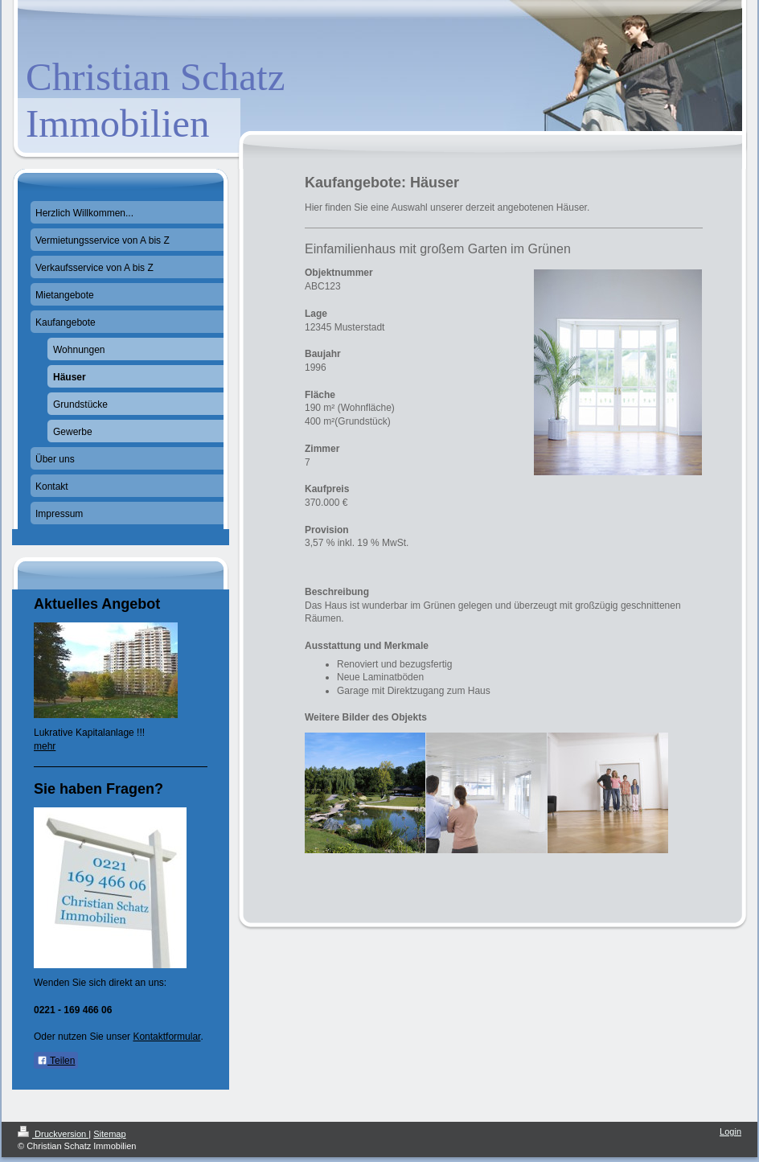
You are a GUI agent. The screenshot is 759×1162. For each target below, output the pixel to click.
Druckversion (53, 1134)
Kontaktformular (166, 1036)
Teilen (56, 1060)
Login (730, 1131)
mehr (44, 746)
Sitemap (109, 1134)
